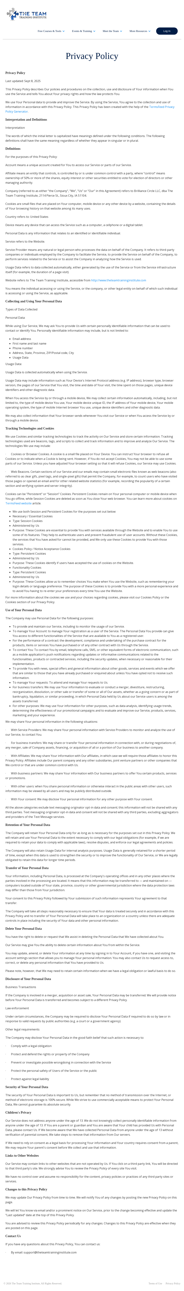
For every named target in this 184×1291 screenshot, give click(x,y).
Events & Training (82, 31)
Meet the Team (111, 31)
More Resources (138, 31)
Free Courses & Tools (49, 31)
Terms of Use (155, 1283)
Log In (167, 31)
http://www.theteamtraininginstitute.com (118, 280)
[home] (26, 14)
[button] (51, 31)
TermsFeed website (18, 503)
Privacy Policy (173, 1283)
